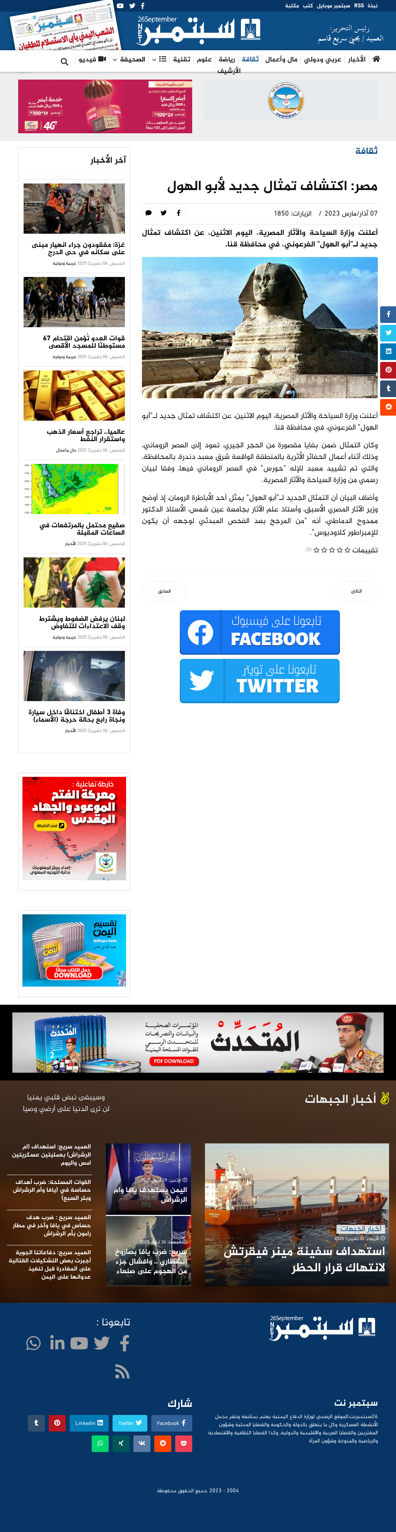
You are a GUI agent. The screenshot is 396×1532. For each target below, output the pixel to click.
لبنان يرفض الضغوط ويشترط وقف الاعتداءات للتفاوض (82, 622)
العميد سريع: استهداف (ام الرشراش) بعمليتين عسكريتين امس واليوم (51, 1155)
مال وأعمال (281, 60)
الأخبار (357, 60)
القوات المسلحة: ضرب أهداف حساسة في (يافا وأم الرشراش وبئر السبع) (52, 1190)
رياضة (226, 60)
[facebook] (143, 7)
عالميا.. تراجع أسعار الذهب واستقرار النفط (86, 435)
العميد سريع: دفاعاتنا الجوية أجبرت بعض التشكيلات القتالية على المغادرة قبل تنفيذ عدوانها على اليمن (50, 1265)
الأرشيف (229, 71)
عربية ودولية (64, 263)
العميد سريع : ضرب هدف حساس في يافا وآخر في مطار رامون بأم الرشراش (52, 1226)
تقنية (181, 60)
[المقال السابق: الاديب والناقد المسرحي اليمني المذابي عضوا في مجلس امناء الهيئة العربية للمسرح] (164, 592)
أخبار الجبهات (360, 1229)
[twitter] (132, 7)
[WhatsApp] (33, 1345)
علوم (204, 60)
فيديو (92, 60)
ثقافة (250, 60)
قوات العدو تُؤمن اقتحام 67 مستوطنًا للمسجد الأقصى (84, 342)
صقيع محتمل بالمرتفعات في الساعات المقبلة (82, 529)
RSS (359, 6)
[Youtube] (120, 7)
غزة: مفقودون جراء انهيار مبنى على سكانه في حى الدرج (78, 248)
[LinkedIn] (57, 1345)
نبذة (373, 6)
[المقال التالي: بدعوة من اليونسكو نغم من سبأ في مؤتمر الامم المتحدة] (356, 592)
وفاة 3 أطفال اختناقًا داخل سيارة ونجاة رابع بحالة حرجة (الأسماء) (77, 716)
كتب (308, 6)
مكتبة (292, 6)
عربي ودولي (322, 60)
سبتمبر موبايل (333, 6)
